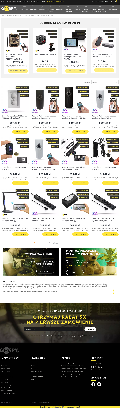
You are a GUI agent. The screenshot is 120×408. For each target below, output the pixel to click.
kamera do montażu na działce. (47, 291)
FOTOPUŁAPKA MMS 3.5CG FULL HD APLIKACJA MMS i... (15, 56)
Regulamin (33, 402)
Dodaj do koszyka (20, 131)
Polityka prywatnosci (44, 402)
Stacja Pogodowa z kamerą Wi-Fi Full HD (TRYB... (72, 56)
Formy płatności (5, 368)
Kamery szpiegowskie (85, 10)
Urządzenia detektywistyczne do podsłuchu (73, 374)
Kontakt (43, 1)
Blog (37, 1)
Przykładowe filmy (6, 387)
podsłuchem (44, 286)
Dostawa (8, 1)
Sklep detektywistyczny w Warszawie (71, 363)
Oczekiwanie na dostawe (18, 70)
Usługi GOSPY (113, 9)
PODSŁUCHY (34, 368)
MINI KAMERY (35, 363)
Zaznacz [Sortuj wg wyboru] (105, 82)
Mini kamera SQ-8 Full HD (45, 54)
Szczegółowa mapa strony (8, 393)
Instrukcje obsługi (6, 385)
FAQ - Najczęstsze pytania (8, 390)
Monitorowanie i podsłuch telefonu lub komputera (99, 10)
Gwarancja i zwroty (6, 374)
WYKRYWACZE (35, 374)
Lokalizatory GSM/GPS (51, 10)
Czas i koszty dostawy (7, 376)
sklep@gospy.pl (97, 367)
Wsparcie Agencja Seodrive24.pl (70, 376)
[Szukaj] (101, 1)
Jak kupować (4, 379)
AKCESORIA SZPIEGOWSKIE (38, 376)
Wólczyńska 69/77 (59, 407)
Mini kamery (24, 9)
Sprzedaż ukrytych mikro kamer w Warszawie (73, 368)
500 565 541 (98, 363)
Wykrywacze (59, 9)
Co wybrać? (77, 9)
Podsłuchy (42, 9)
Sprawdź (44, 271)
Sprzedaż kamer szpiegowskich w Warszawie (73, 365)
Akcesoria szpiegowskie (68, 10)
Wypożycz (32, 1)
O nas (2, 1)
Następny (56, 243)
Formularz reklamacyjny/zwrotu (100, 370)
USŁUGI (33, 379)
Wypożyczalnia (5, 382)
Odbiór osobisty (16, 1)
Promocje (25, 1)
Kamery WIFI (33, 9)
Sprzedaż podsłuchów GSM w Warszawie (72, 371)
